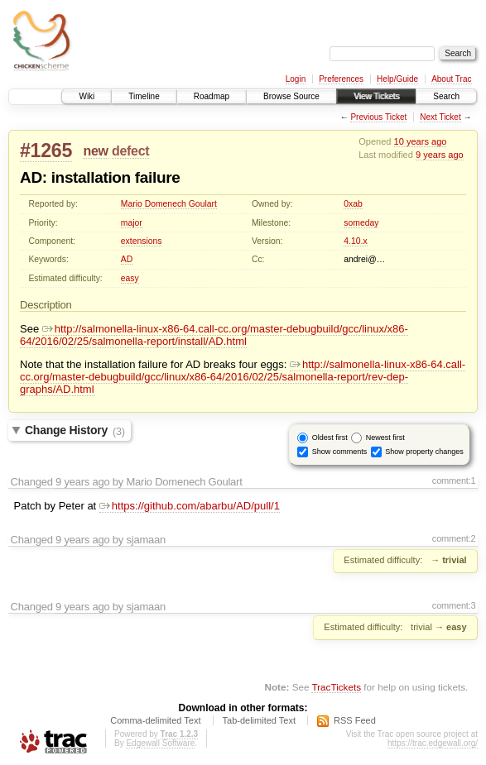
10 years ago (420, 141)
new (95, 151)
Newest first (385, 437)
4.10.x (355, 241)
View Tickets (376, 96)
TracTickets (336, 686)
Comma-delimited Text (155, 720)
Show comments (340, 451)
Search (446, 96)
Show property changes (424, 451)
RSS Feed (355, 720)
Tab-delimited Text (259, 720)
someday (361, 222)
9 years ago (440, 155)
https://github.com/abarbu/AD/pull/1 (189, 506)
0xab (353, 203)
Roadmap (211, 96)
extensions (141, 241)
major (131, 222)
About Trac (451, 79)
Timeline (143, 96)
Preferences (341, 79)
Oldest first (330, 437)
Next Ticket (440, 117)
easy (130, 278)
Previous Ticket (378, 117)
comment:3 (454, 605)
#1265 (46, 150)
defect (130, 151)
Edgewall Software (160, 743)
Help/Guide (397, 79)
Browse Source (291, 96)
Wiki (86, 96)
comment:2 (454, 538)
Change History (75, 430)
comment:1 (454, 480)
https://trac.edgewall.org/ (432, 743)
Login (296, 79)
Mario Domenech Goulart (169, 203)
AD (126, 259)
